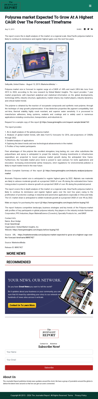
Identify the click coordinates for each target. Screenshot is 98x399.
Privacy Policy (81, 395)
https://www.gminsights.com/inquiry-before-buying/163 (66, 202)
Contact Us (44, 344)
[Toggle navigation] (90, 6)
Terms (70, 395)
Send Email (15, 224)
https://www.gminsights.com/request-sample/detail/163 (65, 122)
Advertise (53, 344)
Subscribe (49, 367)
